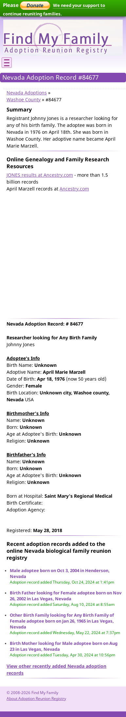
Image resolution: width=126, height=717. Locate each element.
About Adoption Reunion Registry (36, 698)
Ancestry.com (74, 189)
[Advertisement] (61, 253)
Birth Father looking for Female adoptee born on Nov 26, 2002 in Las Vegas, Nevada (65, 596)
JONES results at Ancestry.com (40, 175)
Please (26, 5)
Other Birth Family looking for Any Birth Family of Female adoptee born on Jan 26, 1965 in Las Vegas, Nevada (62, 621)
